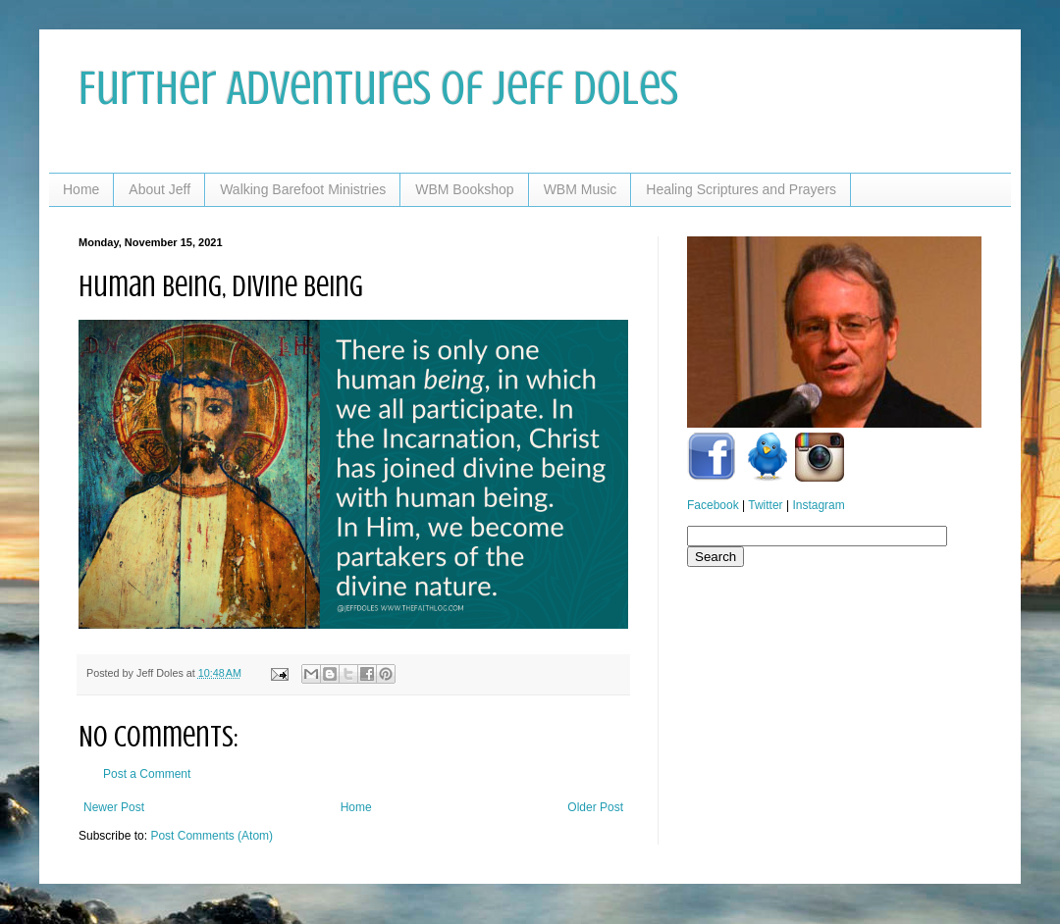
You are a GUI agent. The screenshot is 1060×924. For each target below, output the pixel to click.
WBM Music (580, 189)
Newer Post (113, 807)
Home (81, 189)
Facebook (713, 505)
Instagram (818, 505)
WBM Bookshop (464, 189)
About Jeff (159, 189)
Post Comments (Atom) (211, 836)
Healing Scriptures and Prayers (741, 189)
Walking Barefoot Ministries (303, 189)
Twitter (765, 505)
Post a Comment (146, 774)
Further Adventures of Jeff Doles (378, 88)
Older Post (595, 807)
